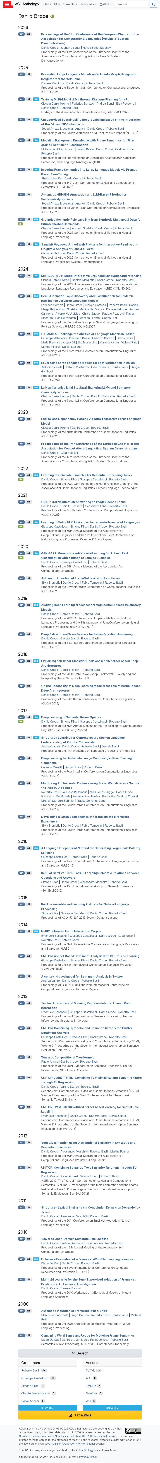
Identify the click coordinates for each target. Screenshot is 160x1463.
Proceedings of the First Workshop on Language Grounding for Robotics (88, 750)
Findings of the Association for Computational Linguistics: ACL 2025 (85, 112)
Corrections (71, 4)
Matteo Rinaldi (50, 346)
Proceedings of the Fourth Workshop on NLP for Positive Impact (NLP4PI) (89, 133)
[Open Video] (21, 479)
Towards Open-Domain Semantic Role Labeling (74, 1239)
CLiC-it (90, 1370)
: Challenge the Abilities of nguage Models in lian (87, 334)
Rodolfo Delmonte (103, 396)
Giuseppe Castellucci (93, 479)
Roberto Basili (94, 83)
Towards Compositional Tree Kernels (67, 1057)
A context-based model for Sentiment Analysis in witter (82, 976)
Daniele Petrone (116, 309)
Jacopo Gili (68, 342)
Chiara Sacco (91, 313)
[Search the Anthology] (131, 4)
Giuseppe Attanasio (54, 338)
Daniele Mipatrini (65, 318)
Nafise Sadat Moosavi (97, 47)
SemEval (91, 1393)
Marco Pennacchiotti (54, 1315)
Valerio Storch (69, 1086)
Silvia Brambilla (50, 582)
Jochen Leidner (70, 47)
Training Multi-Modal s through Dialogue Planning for (84, 99)
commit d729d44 (87, 1456)
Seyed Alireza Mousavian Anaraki (63, 128)
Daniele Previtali (70, 1288)
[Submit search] (153, 4)
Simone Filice (69, 479)
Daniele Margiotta (52, 83)
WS (88, 1401)
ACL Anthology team (88, 1450)
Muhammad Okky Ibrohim (57, 149)
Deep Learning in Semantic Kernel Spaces (71, 717)
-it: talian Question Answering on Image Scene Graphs (83, 502)
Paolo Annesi (50, 1061)
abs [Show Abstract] (36, 99)
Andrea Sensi (105, 103)
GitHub (106, 4)
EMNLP (91, 1385)
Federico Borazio (83, 103)
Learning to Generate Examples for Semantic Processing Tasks (86, 475)
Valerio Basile (85, 149)
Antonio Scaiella (82, 228)
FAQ (57, 4)
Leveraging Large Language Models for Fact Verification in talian (88, 363)
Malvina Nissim (109, 342)
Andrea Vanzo (50, 746)
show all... (47, 1407)
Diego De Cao (50, 1263)
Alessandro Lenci (96, 506)
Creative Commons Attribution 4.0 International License (72, 1443)
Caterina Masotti (51, 767)
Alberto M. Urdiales (67, 313)
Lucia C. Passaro (71, 506)
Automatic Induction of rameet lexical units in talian (80, 578)
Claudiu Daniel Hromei (55, 103)
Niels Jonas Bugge (102, 792)
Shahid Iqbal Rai (51, 178)
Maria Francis (50, 342)
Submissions (89, 4)
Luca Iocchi (125, 935)
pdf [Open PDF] (21, 34)
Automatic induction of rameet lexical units (74, 1311)
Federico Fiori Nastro (86, 796)
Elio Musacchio (87, 342)
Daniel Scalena (71, 346)
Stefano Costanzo (77, 367)
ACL (88, 1378)
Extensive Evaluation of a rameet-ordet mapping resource (87, 1259)
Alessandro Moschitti (93, 882)
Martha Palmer (119, 1151)
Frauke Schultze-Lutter (91, 800)
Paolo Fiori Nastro (114, 796)
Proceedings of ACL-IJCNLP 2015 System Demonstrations (79, 917)
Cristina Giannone (71, 1243)
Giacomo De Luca (53, 253)
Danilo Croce (49, 47)
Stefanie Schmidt (63, 800)
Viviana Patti (129, 342)
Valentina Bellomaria (74, 792)
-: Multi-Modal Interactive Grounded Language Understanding (91, 275)
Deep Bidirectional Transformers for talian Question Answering (87, 634)
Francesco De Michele (55, 796)
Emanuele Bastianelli (54, 935)
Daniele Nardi (110, 746)
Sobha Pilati (110, 318)
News (48, 4)
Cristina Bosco (124, 149)
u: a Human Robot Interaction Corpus (71, 931)
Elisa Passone (125, 103)
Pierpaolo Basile (79, 338)
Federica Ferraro (89, 318)
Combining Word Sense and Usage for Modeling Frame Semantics (88, 1335)
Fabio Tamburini (92, 582)
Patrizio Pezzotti (113, 313)
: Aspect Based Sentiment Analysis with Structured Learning (90, 956)
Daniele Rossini (70, 614)
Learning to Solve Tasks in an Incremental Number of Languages (90, 522)
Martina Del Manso (91, 309)
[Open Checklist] (20, 223)
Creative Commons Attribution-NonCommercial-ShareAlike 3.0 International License (68, 1436)
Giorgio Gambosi (95, 305)
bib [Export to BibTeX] (28, 34)
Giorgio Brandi (69, 638)
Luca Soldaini (69, 452)
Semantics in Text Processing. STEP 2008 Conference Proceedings (85, 1344)
